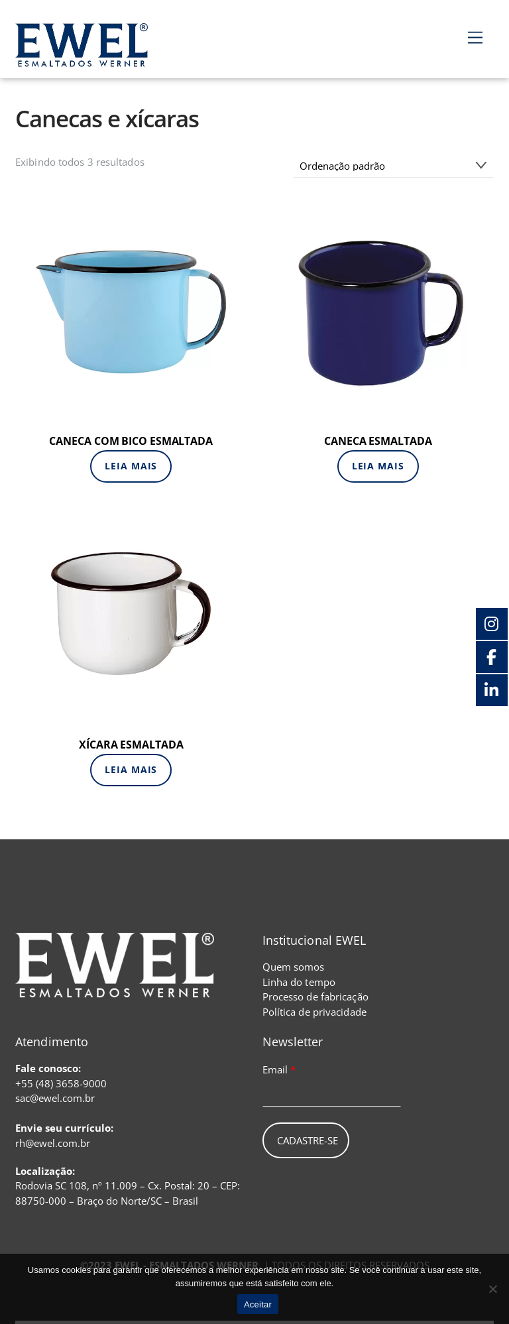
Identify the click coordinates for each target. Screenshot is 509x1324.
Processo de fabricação (315, 996)
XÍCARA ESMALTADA (131, 744)
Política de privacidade (314, 1011)
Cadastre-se (307, 1140)
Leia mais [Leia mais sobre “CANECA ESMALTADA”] (378, 465)
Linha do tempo (298, 982)
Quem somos (293, 966)
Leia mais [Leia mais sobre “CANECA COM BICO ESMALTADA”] (131, 465)
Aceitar (258, 1304)
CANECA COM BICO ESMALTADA (131, 441)
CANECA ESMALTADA (377, 441)
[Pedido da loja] (394, 166)
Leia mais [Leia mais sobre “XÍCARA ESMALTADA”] (131, 769)
